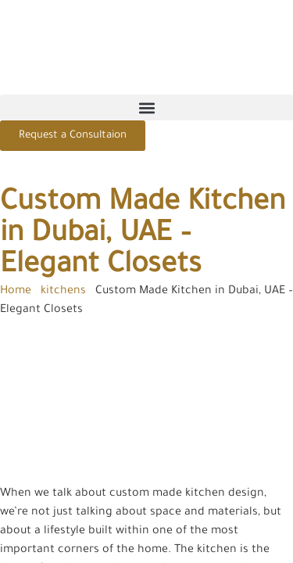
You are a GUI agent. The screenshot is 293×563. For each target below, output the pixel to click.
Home (15, 291)
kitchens (63, 291)
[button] (146, 107)
